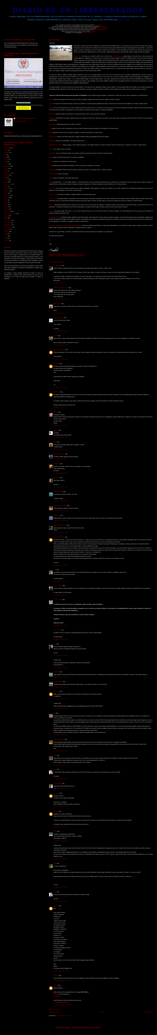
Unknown (56, 811)
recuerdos (6, 209)
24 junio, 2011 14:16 (61, 699)
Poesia (6, 202)
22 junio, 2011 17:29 (61, 425)
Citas (5, 157)
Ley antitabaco (8, 184)
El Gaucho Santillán (59, 317)
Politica (6, 204)
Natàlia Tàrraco (58, 265)
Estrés (5, 170)
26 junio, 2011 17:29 (61, 765)
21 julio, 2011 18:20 (61, 887)
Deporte (6, 164)
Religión (6, 215)
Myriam (56, 335)
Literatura (6, 188)
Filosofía (6, 175)
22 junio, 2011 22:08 (61, 511)
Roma (5, 218)
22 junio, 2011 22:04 (61, 501)
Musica (6, 193)
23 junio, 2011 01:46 (61, 520)
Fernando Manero (58, 681)
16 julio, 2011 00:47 (61, 859)
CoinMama (57, 996)
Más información (23, 108)
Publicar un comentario (55, 1009)
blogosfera (7, 152)
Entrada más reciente (54, 1012)
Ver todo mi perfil (20, 121)
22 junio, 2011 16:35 (61, 331)
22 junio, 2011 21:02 (61, 473)
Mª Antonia (56, 793)
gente (5, 177)
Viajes (5, 234)
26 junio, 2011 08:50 (61, 751)
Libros (6, 186)
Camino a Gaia (57, 630)
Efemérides (7, 166)
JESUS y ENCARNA (59, 739)
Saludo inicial (7, 222)
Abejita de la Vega (58, 491)
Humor (6, 182)
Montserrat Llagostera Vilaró (61, 287)
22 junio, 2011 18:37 (61, 449)
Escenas (59, 255)
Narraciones (7, 195)
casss (55, 644)
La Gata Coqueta (58, 599)
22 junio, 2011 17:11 (61, 407)
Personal (73, 255)
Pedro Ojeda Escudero (59, 454)
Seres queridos (8, 227)
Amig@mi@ (57, 463)
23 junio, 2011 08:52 (61, 565)
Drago (55, 442)
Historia (6, 179)
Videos (6, 236)
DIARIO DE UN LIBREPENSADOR (78, 10)
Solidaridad (7, 229)
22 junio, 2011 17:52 (61, 437)
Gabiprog (56, 430)
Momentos (66, 255)
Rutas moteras (7, 220)
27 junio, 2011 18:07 (61, 779)
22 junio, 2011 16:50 (61, 387)
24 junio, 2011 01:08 (61, 639)
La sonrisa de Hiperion (59, 349)
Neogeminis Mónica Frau (60, 525)
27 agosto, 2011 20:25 (61, 971)
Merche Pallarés (58, 783)
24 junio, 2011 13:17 (61, 677)
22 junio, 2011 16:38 (61, 345)
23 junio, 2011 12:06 (61, 625)
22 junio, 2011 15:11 (61, 283)
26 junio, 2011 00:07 (61, 735)
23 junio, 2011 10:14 (61, 595)
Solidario (6, 231)
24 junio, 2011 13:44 (61, 687)
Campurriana (57, 515)
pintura (6, 200)
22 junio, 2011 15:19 (61, 299)
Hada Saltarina (57, 303)
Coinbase (56, 994)
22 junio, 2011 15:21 (61, 313)
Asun (55, 569)
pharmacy (56, 975)
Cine (5, 155)
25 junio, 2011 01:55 (61, 708)
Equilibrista (57, 672)
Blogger (56, 985)
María (55, 769)
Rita (55, 713)
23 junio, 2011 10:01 (61, 581)
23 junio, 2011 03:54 (61, 532)
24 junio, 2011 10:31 (61, 667)
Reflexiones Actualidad (10, 213)
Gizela (55, 831)
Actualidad (7, 148)
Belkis (55, 755)
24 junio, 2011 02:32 (61, 655)
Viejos (5, 238)
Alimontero (56, 363)
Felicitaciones (7, 173)
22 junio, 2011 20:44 (61, 459)
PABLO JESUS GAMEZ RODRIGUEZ (26, 118)
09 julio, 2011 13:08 (61, 827)
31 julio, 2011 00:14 (61, 901)
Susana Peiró (57, 392)
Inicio (102, 1012)
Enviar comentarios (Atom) (63, 1015)
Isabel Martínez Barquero (60, 505)
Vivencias (80, 255)
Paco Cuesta (57, 691)
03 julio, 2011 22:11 (61, 788)
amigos (6, 150)
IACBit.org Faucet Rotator (61, 1002)
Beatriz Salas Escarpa (59, 537)
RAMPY (56, 412)
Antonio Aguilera (58, 585)
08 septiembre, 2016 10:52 (63, 1005)
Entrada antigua (149, 1012)
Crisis (5, 161)
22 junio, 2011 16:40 (61, 359)
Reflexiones (7, 211)
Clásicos (6, 159)
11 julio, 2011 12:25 (61, 841)
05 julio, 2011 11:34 (61, 806)
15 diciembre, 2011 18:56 (63, 980)
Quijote (6, 206)
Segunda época (8, 225)
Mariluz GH (57, 477)
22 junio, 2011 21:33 (61, 487)
